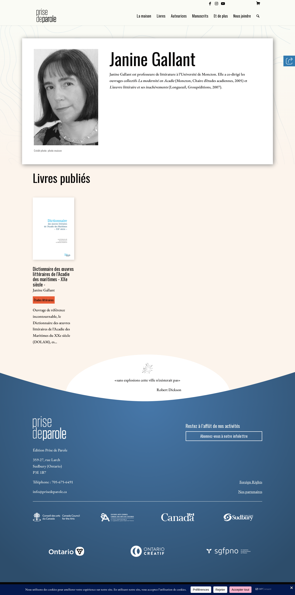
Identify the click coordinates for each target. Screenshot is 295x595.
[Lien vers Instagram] (216, 3)
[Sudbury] (238, 517)
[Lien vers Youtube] (223, 3)
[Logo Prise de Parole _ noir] (51, 15)
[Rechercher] (258, 15)
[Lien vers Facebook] (210, 3)
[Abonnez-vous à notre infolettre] (224, 436)
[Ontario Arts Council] (117, 517)
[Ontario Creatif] (147, 551)
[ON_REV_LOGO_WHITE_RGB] (66, 551)
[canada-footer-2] (177, 517)
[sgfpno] (228, 551)
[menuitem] (258, 3)
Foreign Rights (250, 481)
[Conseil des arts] (56, 517)
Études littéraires (44, 300)
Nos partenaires (250, 491)
